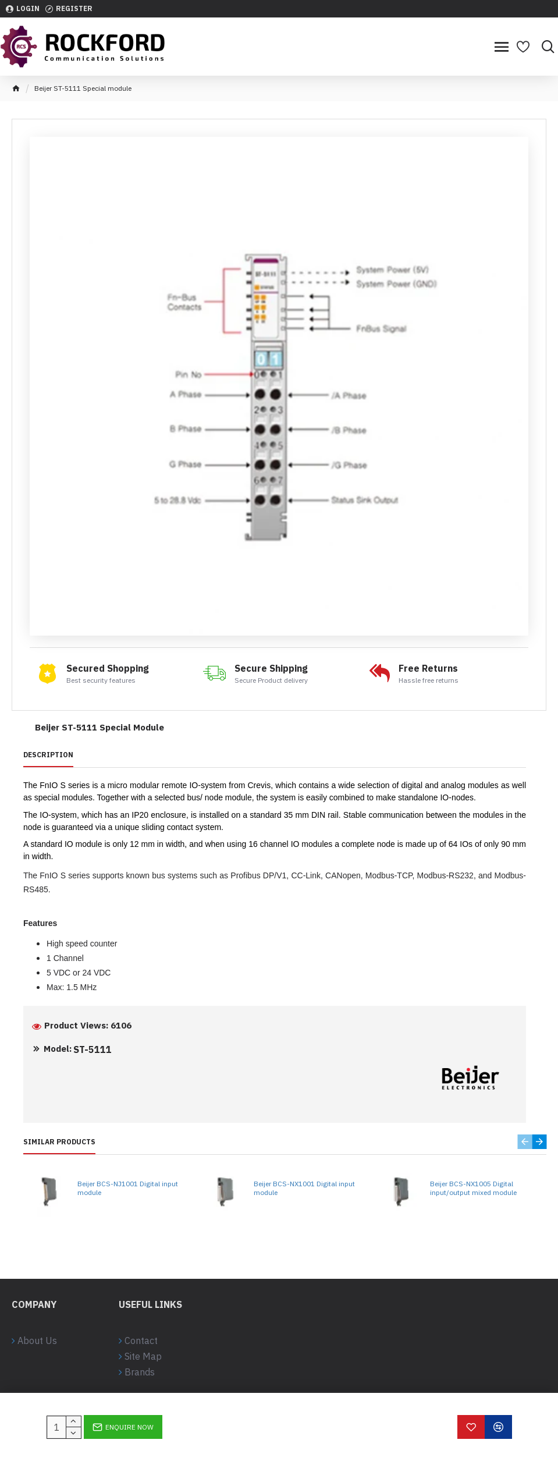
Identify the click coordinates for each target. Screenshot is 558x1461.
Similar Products (59, 1141)
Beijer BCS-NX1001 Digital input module (304, 1188)
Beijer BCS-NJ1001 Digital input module (127, 1188)
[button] (524, 1141)
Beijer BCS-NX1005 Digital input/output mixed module (473, 1188)
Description (48, 754)
